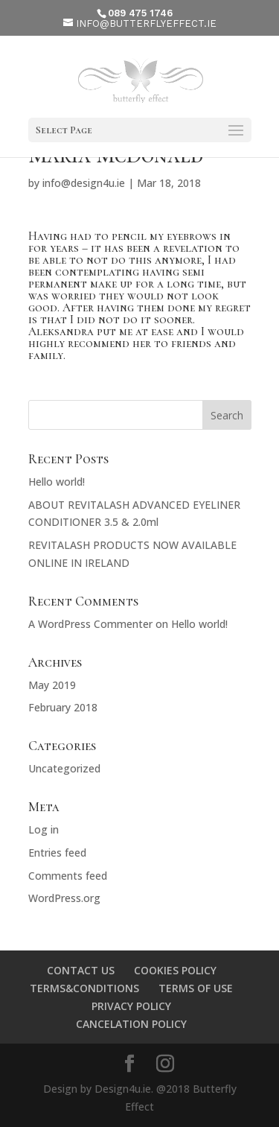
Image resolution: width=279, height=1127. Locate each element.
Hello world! (56, 481)
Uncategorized (64, 768)
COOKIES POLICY (175, 970)
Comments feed (67, 876)
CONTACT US (81, 970)
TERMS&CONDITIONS (84, 988)
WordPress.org (64, 898)
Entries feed (57, 852)
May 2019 (52, 685)
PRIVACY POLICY (131, 1006)
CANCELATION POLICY (131, 1024)
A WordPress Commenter (90, 624)
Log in (43, 829)
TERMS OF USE (195, 988)
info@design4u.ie (83, 183)
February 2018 (62, 707)
